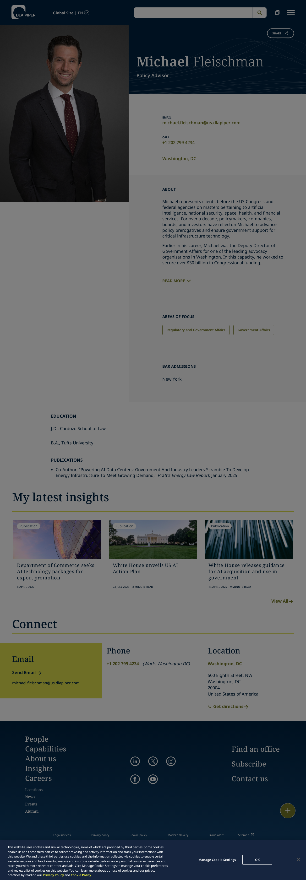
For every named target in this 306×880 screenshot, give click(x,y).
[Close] (298, 859)
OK (257, 859)
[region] (153, 860)
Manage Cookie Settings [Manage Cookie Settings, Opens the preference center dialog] (217, 859)
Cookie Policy (81, 875)
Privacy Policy (53, 875)
